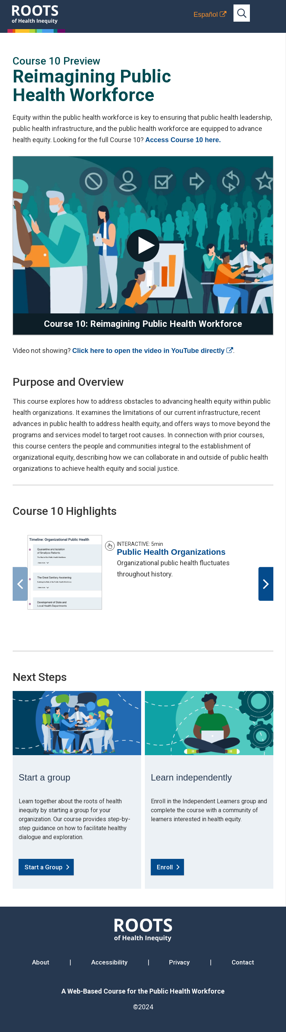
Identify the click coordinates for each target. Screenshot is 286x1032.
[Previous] (20, 584)
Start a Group (44, 867)
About (40, 962)
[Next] (265, 584)
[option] (143, 572)
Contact (243, 962)
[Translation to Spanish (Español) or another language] (210, 14)
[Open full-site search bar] (241, 13)
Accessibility (109, 962)
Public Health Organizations (171, 552)
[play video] (143, 245)
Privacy (179, 962)
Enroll (165, 867)
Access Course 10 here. (183, 140)
